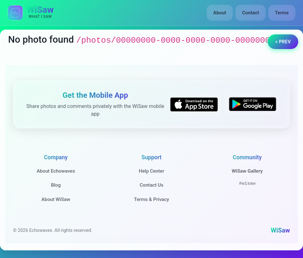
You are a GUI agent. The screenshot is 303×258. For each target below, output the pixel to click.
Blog (56, 185)
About (219, 13)
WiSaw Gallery (247, 171)
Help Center (151, 171)
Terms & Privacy (151, 199)
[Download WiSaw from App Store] (194, 104)
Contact (250, 13)
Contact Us (151, 185)
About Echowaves (56, 171)
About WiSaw (55, 199)
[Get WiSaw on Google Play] (252, 104)
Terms (282, 13)
